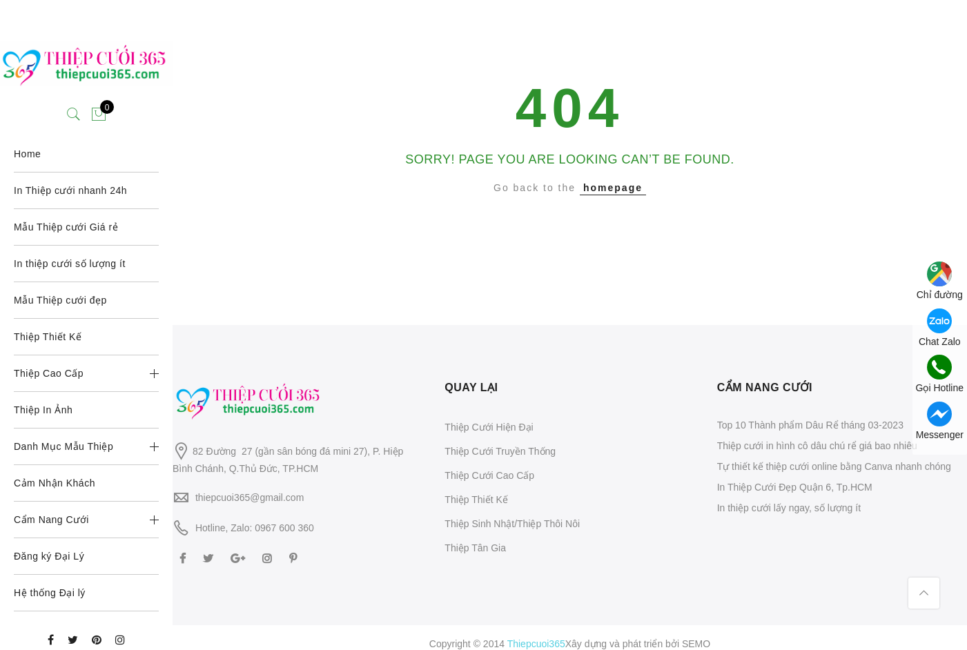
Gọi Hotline (940, 374)
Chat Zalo (940, 327)
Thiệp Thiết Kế (476, 499)
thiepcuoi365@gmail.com (249, 497)
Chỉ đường (940, 281)
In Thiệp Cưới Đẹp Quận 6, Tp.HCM (794, 487)
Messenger (940, 421)
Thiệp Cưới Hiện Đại (489, 427)
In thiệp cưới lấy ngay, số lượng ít (789, 507)
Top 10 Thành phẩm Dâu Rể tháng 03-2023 (810, 425)
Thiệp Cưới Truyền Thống (500, 451)
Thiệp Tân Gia (475, 547)
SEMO (696, 643)
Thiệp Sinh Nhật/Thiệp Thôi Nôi (512, 523)
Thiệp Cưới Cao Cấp (489, 475)
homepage (613, 187)
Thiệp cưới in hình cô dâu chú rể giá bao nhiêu (817, 445)
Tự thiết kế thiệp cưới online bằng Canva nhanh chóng (834, 466)
